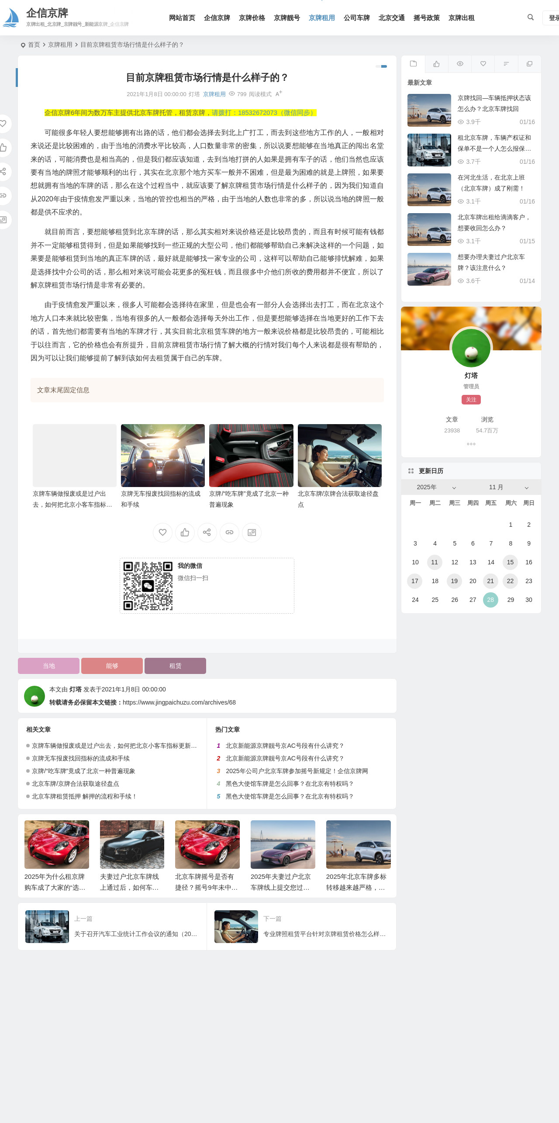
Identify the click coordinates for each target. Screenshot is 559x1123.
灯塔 (75, 689)
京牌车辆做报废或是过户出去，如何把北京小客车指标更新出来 (72, 504)
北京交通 (392, 17)
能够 (112, 665)
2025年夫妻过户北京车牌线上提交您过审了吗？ (281, 887)
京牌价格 (252, 17)
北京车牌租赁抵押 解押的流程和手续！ (85, 796)
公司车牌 (357, 17)
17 (414, 580)
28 (490, 599)
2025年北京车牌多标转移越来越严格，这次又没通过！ (356, 887)
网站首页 (182, 17)
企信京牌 (217, 17)
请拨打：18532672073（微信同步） (264, 112)
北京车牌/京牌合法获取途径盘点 (75, 783)
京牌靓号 (287, 17)
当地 (49, 665)
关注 (471, 400)
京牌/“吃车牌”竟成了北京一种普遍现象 (83, 770)
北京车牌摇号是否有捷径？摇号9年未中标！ (204, 887)
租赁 (175, 665)
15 (510, 562)
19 (454, 580)
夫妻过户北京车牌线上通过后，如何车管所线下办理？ (129, 887)
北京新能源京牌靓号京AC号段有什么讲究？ (285, 745)
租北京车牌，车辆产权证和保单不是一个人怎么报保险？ (494, 148)
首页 (34, 44)
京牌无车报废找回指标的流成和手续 (81, 758)
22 (510, 580)
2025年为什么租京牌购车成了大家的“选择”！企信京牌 (54, 887)
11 (434, 562)
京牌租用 (322, 17)
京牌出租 (462, 17)
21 (490, 580)
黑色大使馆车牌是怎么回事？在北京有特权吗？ (290, 783)
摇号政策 (427, 17)
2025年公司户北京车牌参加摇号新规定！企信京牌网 (297, 770)
